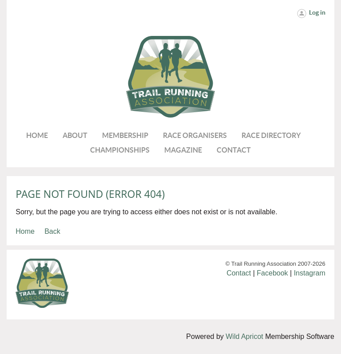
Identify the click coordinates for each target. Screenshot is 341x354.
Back (52, 231)
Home (25, 231)
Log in (317, 12)
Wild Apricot (244, 336)
